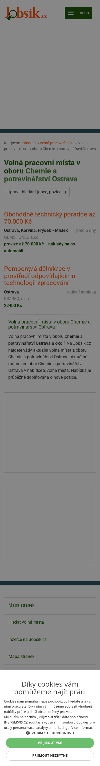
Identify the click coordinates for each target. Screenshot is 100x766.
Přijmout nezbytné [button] (50, 755)
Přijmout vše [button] (50, 743)
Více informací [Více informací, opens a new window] (82, 727)
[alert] (50, 383)
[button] (50, 732)
